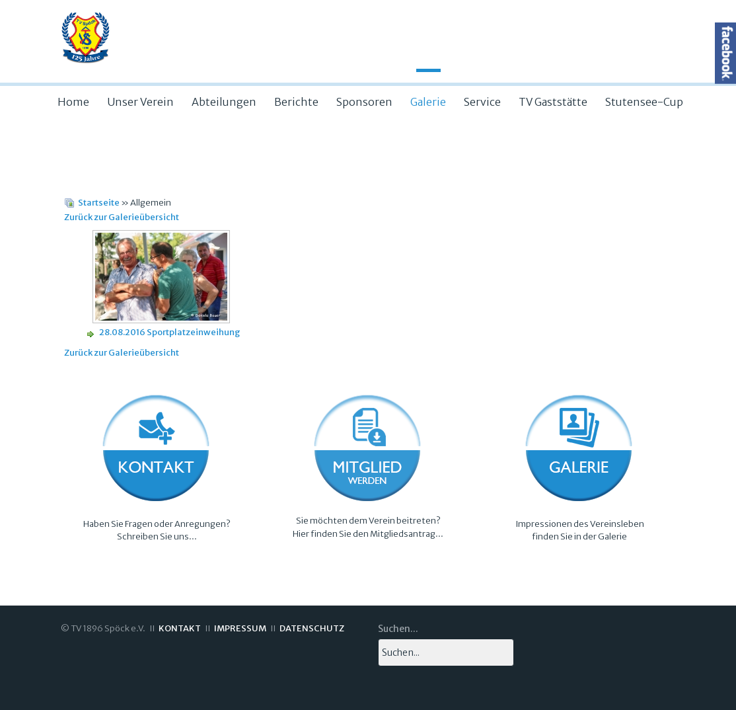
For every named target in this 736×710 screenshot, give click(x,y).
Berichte (296, 101)
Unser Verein (140, 101)
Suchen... (398, 629)
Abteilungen (224, 101)
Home (73, 101)
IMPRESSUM (240, 628)
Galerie (428, 101)
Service (482, 101)
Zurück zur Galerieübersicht (121, 217)
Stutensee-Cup (644, 101)
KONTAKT (180, 628)
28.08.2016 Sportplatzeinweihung (169, 332)
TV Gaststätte (553, 101)
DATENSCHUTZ (311, 628)
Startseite (99, 202)
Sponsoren (364, 101)
